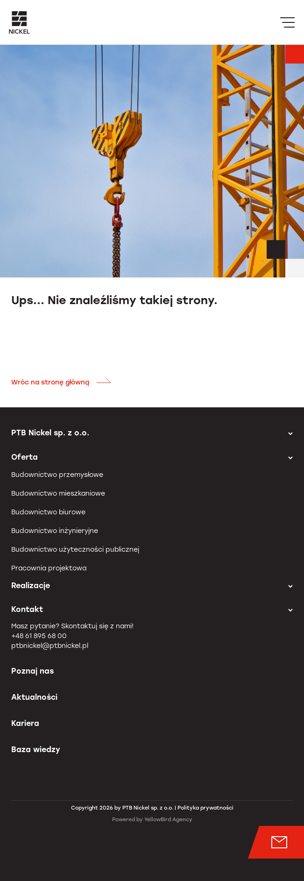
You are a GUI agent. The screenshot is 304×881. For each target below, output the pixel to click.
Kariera (25, 723)
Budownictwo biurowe (48, 512)
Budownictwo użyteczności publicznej (75, 550)
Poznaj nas (32, 671)
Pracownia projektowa (48, 568)
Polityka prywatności (205, 808)
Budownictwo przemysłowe (57, 475)
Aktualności (34, 697)
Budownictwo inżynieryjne (54, 531)
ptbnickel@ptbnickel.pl (49, 646)
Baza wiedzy (35, 749)
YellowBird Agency (168, 820)
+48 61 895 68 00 (39, 636)
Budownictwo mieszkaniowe (58, 493)
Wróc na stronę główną (61, 382)
